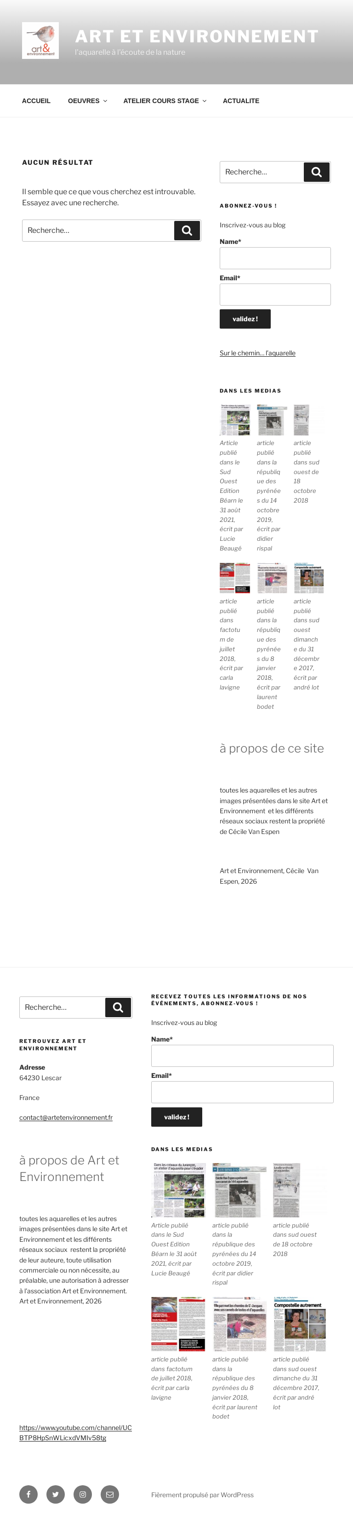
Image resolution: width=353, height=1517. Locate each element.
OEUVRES (88, 100)
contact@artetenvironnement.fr (66, 1117)
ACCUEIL (36, 100)
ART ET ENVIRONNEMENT (197, 36)
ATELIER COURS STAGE (166, 100)
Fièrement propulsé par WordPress (202, 1495)
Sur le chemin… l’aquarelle (258, 353)
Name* (275, 253)
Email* (275, 290)
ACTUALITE (241, 100)
